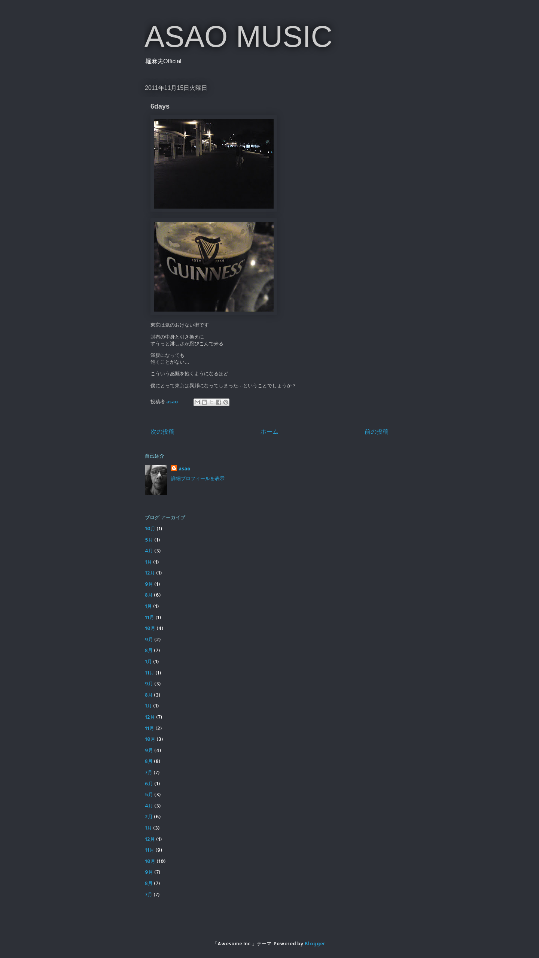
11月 (149, 617)
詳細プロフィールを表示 (198, 478)
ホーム (269, 431)
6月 (149, 783)
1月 (148, 562)
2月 (149, 816)
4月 (149, 551)
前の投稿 (377, 431)
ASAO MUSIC (238, 36)
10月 (150, 528)
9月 (149, 584)
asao (185, 469)
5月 (149, 540)
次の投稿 (162, 431)
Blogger (315, 943)
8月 (149, 595)
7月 (148, 772)
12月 (150, 573)
